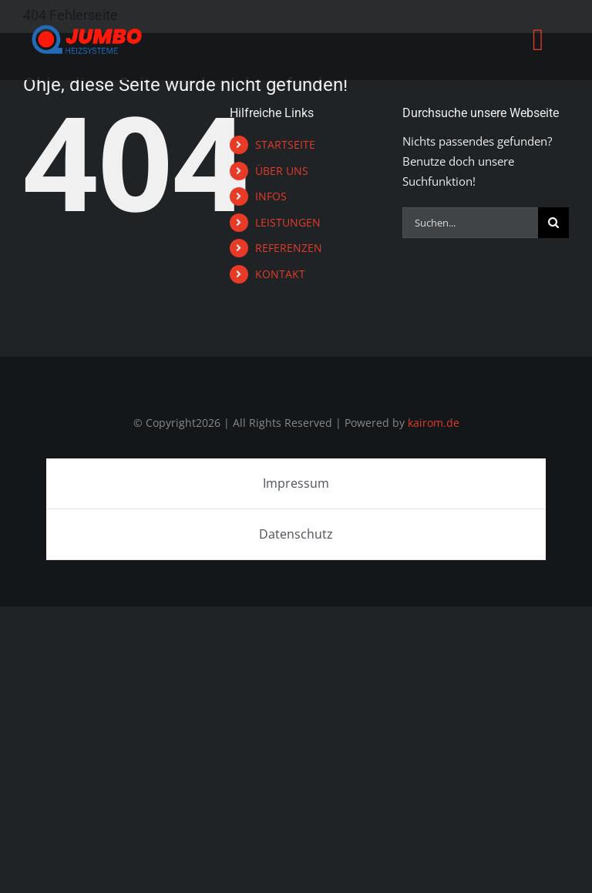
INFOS (271, 196)
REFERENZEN (288, 247)
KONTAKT (280, 274)
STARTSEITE (285, 144)
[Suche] (553, 222)
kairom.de (433, 422)
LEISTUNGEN (288, 222)
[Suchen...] (470, 222)
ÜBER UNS (281, 170)
